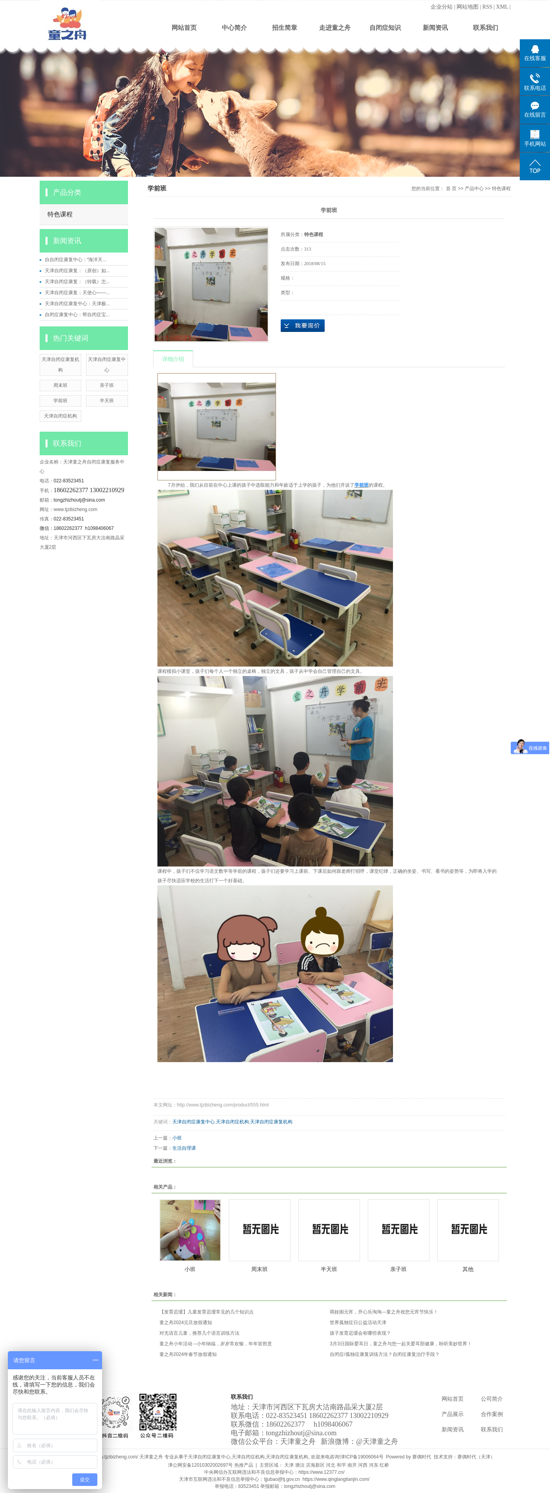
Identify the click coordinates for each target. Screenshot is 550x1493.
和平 (341, 1465)
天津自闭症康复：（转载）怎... (77, 281)
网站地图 (468, 7)
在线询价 (303, 325)
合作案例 (492, 1414)
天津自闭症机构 (60, 416)
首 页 (451, 188)
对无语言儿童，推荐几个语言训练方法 (199, 1333)
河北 (330, 1465)
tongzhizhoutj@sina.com (79, 500)
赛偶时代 (421, 1457)
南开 (352, 1465)
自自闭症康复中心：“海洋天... (76, 259)
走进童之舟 (335, 27)
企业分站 (442, 7)
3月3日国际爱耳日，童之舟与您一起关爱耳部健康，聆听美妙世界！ (400, 1343)
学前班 (60, 400)
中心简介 (234, 27)
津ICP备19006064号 (361, 1457)
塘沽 (300, 1465)
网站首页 (184, 27)
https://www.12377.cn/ (322, 1472)
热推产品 (243, 1465)
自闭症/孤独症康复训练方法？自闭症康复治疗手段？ (384, 1354)
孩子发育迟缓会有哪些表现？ (360, 1333)
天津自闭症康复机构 (271, 1122)
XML (502, 7)
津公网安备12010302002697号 (200, 1465)
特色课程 (60, 214)
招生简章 (284, 27)
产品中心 (474, 188)
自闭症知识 (385, 27)
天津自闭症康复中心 (193, 1122)
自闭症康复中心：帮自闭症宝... (77, 314)
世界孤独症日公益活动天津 (358, 1322)
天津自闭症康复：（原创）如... (77, 270)
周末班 (60, 385)
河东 (373, 1465)
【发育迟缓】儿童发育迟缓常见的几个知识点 (206, 1312)
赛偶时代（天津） (476, 1457)
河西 (362, 1465)
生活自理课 (184, 1148)
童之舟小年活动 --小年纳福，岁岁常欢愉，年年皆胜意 (215, 1343)
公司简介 (492, 1399)
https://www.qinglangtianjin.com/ (336, 1479)
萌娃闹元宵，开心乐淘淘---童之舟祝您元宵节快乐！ (384, 1312)
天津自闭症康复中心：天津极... (77, 303)
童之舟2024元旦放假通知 (185, 1322)
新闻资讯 (435, 27)
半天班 (107, 400)
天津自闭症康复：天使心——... (77, 292)
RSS (487, 7)
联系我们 (485, 27)
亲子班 (107, 385)
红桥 (384, 1465)
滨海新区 (315, 1465)
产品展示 (453, 1414)
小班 (177, 1138)
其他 (467, 1269)
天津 (289, 1465)
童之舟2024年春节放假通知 (188, 1354)
